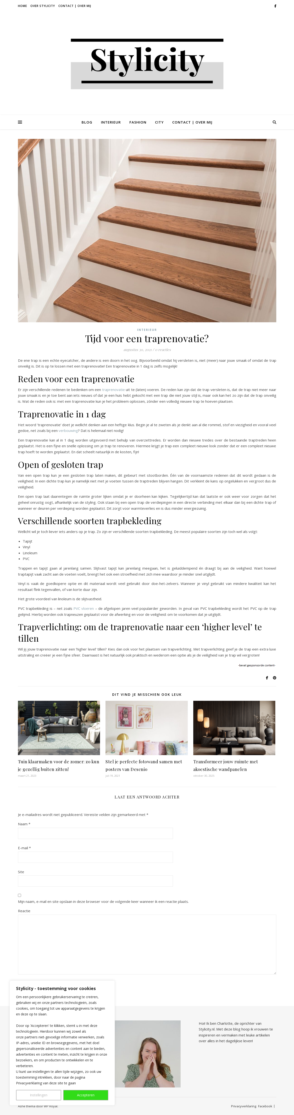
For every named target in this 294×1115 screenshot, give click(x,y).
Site (21, 871)
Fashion (137, 122)
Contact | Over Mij (74, 6)
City (159, 122)
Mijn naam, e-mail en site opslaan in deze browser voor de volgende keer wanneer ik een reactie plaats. (103, 901)
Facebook (265, 1106)
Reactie (24, 910)
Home (22, 6)
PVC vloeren (83, 608)
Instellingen (38, 1095)
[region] (62, 1042)
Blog (87, 122)
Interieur (111, 122)
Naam (24, 823)
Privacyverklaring (243, 1106)
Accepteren (85, 1095)
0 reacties (163, 349)
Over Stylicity (42, 6)
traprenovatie (113, 389)
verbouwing (68, 430)
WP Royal (50, 1106)
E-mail (24, 847)
